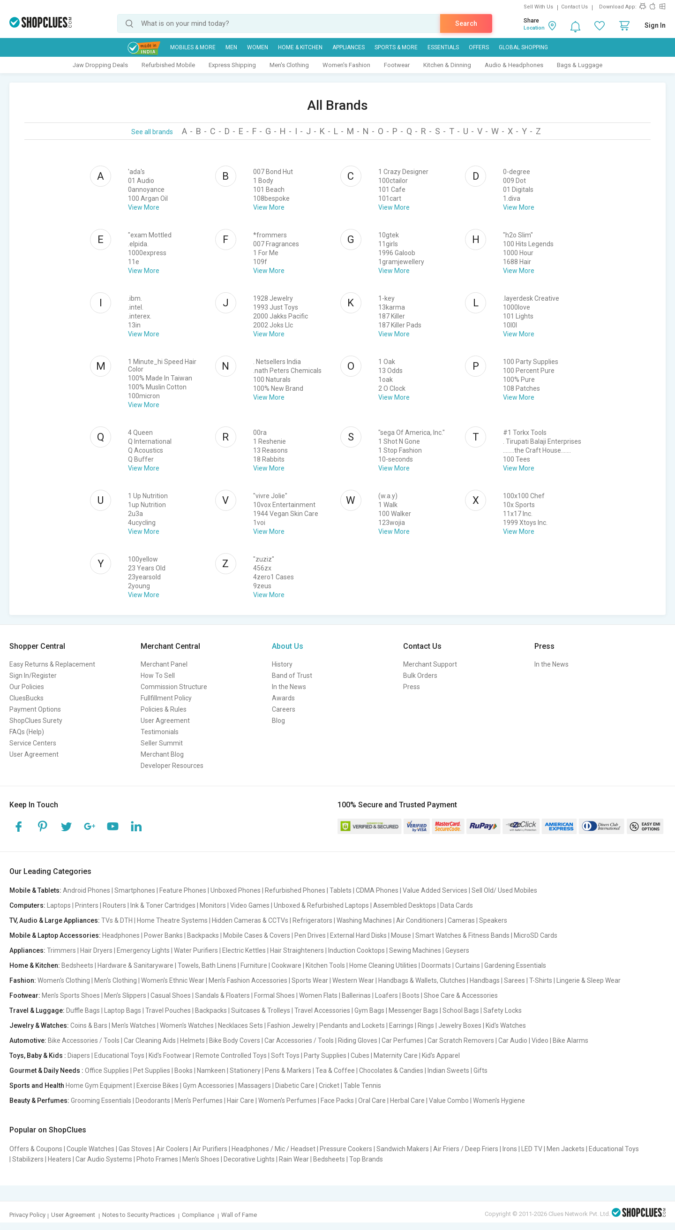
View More (143, 207)
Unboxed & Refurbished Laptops (321, 905)
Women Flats (318, 995)
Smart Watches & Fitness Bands (462, 935)
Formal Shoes (274, 995)
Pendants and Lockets (352, 1025)
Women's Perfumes (287, 1100)
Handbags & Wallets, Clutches (421, 980)
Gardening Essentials (515, 965)
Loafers (386, 995)
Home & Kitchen (300, 47)
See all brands (152, 132)
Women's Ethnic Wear (172, 980)
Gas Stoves (135, 1149)
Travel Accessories (322, 1010)
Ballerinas (356, 995)
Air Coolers (172, 1149)
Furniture (253, 965)
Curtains (467, 965)
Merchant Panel (164, 664)
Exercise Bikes (157, 1085)
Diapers (79, 1055)
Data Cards (456, 905)
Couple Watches (90, 1149)
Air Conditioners (419, 920)
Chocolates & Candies (391, 1070)
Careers (283, 709)
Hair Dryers (96, 950)
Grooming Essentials (101, 1100)
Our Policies (26, 687)
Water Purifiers (196, 950)
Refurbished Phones (295, 890)
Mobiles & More (193, 47)
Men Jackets (566, 1149)
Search (466, 23)
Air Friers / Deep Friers (465, 1149)
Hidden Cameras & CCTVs (250, 920)
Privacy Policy (27, 1214)
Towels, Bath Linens (207, 965)
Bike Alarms (570, 1040)
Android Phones (86, 890)
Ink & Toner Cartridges (162, 905)
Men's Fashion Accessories (248, 980)
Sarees (514, 980)
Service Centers (32, 743)
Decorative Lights (249, 1159)
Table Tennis (362, 1085)
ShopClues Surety (35, 720)
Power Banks (163, 935)
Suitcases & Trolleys (260, 1010)
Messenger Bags (413, 1010)
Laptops (59, 905)
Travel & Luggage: (37, 1010)
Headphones (121, 935)
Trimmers (61, 950)
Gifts (480, 1070)
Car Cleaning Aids (150, 1040)
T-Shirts (540, 980)
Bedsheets (77, 965)
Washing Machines (364, 920)
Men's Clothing (289, 64)
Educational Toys (119, 1055)
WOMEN (257, 47)
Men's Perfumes (198, 1100)
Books (183, 1070)
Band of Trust (292, 675)
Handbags (485, 980)
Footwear (397, 64)
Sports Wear (310, 980)
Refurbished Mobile (168, 64)
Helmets (192, 1040)
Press (411, 687)
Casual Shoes (170, 995)
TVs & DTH (117, 920)
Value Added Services (435, 890)
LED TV (531, 1149)
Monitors (213, 905)
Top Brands (366, 1159)
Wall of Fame (239, 1214)
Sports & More (396, 47)
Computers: (27, 905)
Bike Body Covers (234, 1040)
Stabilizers (28, 1159)
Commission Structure (174, 687)
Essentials (443, 47)
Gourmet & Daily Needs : (46, 1070)
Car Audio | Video (523, 1040)
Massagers (254, 1085)
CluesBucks (26, 698)
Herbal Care (407, 1100)
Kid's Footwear (170, 1055)
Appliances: (27, 950)
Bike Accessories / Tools (84, 1040)
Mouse (401, 935)
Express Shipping (232, 64)
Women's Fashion (346, 64)
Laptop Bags (122, 1010)
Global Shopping (523, 47)
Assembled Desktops (404, 905)
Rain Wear (294, 1159)
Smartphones (134, 890)
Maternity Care (396, 1055)
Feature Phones (182, 890)
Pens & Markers (288, 1070)
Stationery (245, 1070)
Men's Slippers (125, 995)
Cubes (360, 1055)
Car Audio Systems (103, 1159)
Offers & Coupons (35, 1149)
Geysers (457, 950)
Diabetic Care (295, 1085)
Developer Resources (172, 765)
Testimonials (160, 732)
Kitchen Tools (325, 965)
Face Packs (337, 1100)
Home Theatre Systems (172, 920)
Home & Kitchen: (34, 965)
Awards (283, 698)
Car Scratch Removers (461, 1040)
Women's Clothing (64, 980)
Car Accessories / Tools (299, 1040)
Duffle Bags (83, 1010)
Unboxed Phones (235, 890)
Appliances (348, 47)
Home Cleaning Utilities (383, 965)
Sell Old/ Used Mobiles (504, 890)
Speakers (493, 920)
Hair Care (240, 1100)
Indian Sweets (448, 1070)
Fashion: (22, 980)
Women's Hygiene (499, 1100)
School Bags (460, 1010)
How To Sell (158, 675)
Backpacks (203, 935)
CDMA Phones (377, 890)
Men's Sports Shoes (71, 995)
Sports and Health (36, 1085)
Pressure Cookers (346, 1149)
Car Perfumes (402, 1040)
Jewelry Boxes (459, 1025)
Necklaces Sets (240, 1025)
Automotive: (27, 1040)
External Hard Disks (358, 935)
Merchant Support (430, 664)
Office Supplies (107, 1070)
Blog (278, 720)
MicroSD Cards (535, 935)
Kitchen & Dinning (447, 64)
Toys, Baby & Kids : (37, 1055)
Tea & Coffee (335, 1070)
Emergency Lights (143, 950)
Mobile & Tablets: (35, 890)
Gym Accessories (208, 1085)
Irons (509, 1149)
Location (534, 28)
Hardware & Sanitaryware (135, 965)
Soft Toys (285, 1055)
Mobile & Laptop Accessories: (55, 935)
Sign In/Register (33, 675)
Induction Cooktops (356, 950)
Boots (411, 995)
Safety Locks (502, 1010)
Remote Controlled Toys (231, 1055)
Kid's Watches (506, 1025)
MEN (231, 47)
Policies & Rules (164, 709)
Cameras (461, 920)
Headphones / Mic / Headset (273, 1149)
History (282, 664)
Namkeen (211, 1070)
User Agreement (34, 754)
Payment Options (35, 709)
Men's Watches (134, 1025)
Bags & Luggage (579, 64)
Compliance (198, 1214)
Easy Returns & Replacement (52, 664)
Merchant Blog (162, 754)
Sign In (655, 25)
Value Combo (449, 1100)
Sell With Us (538, 7)
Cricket (329, 1085)
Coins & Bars (88, 1025)
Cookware (286, 965)
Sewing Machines (415, 950)
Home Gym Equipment (99, 1085)
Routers (114, 905)
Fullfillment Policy (166, 698)
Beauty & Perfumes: (39, 1100)
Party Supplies (325, 1055)
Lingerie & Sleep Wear (588, 980)
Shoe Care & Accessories (461, 995)
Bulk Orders (420, 675)
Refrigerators (312, 920)
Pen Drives (310, 935)
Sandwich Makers (402, 1149)
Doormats (436, 965)
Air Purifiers (210, 1149)
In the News (289, 687)
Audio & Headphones (514, 64)
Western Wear (353, 980)
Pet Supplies (151, 1070)
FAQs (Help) (26, 732)
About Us (287, 646)
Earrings (401, 1025)
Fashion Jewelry (291, 1025)
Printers (86, 905)
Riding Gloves (357, 1040)
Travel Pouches (168, 1010)
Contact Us (574, 7)
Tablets (341, 890)
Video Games (250, 905)
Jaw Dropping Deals (100, 64)
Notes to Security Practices (138, 1214)
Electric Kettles (244, 950)
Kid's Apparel (441, 1055)
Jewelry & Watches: (39, 1025)
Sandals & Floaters (222, 995)
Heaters (59, 1159)
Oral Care (372, 1100)
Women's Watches (187, 1025)
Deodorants (152, 1100)
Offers (479, 47)
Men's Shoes (200, 1159)
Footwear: (24, 995)
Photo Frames (157, 1159)
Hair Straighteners (297, 950)
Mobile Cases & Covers (256, 935)
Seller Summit (162, 743)
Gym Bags (369, 1010)
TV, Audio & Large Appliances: (54, 920)
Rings (426, 1025)
